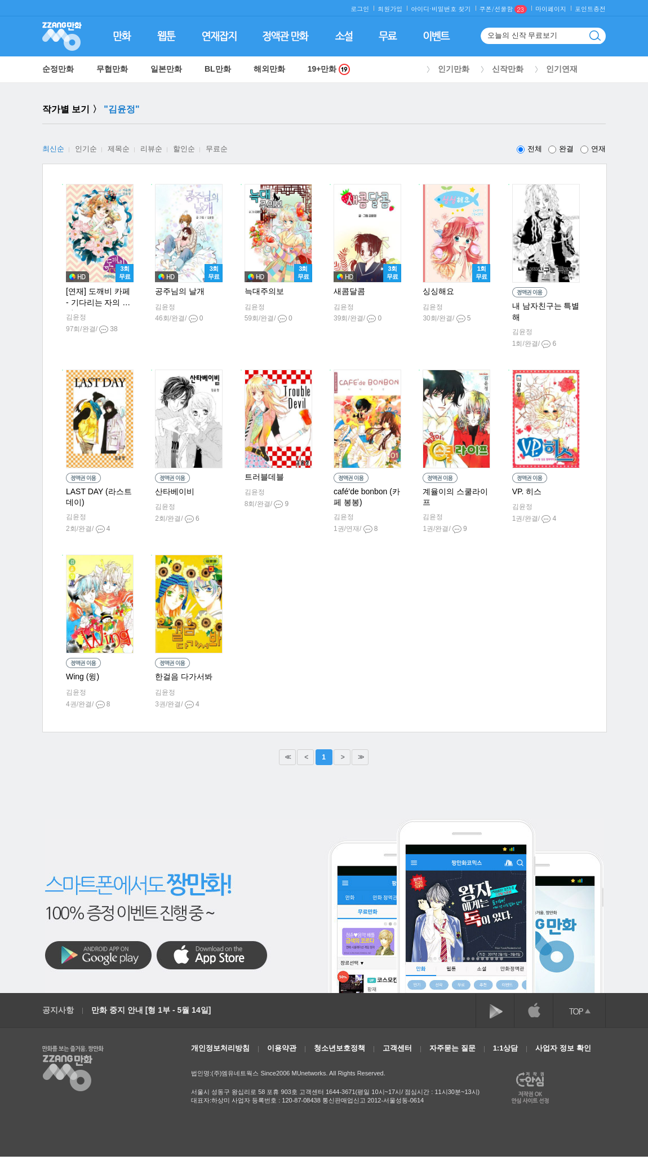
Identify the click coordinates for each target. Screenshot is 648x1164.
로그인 (359, 9)
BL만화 (218, 69)
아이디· (421, 9)
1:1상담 (505, 1048)
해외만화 (269, 69)
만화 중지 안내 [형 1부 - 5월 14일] (151, 1009)
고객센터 (397, 1048)
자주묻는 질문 (452, 1048)
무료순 (217, 148)
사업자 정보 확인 (563, 1048)
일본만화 (166, 69)
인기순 (86, 148)
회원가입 (390, 9)
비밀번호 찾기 (451, 9)
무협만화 (112, 69)
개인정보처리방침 (220, 1048)
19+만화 (329, 69)
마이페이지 (550, 9)
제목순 (119, 148)
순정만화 (58, 69)
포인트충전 (590, 9)
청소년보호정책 (339, 1048)
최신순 (53, 148)
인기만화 (453, 69)
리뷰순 (151, 148)
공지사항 (58, 1009)
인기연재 (562, 69)
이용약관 (281, 1048)
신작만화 (507, 69)
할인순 (184, 148)
